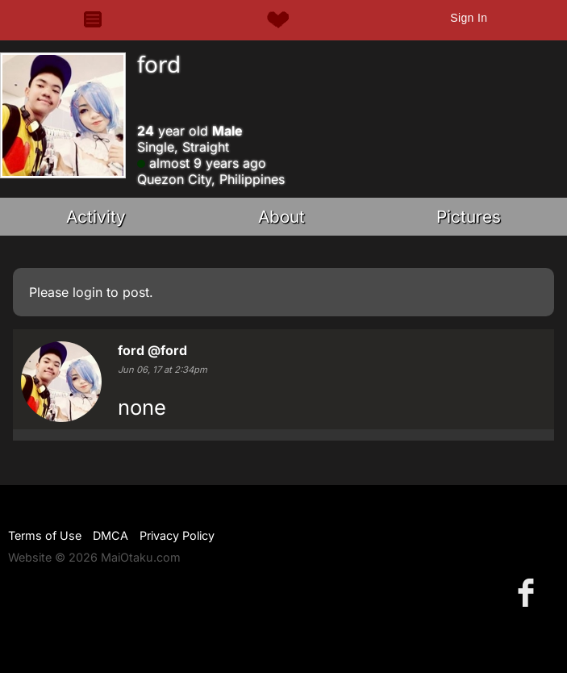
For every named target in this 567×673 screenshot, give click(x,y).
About (281, 217)
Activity (96, 217)
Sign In (468, 17)
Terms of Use (44, 535)
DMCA (110, 535)
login (87, 292)
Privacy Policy (177, 535)
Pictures (468, 217)
